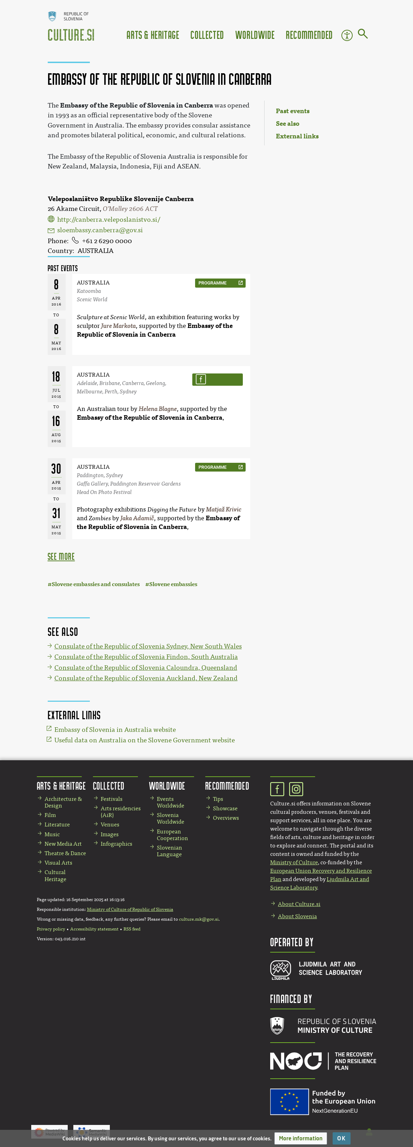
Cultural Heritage (55, 875)
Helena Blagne (158, 409)
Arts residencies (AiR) (121, 811)
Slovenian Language (169, 851)
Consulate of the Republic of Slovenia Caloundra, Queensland (145, 668)
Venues (110, 824)
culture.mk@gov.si (199, 919)
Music (52, 834)
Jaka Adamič (137, 518)
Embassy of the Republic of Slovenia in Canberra (149, 417)
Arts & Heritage (153, 34)
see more (61, 556)
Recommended (309, 34)
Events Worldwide (170, 802)
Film (50, 815)
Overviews (226, 818)
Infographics (116, 843)
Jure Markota (118, 326)
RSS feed (132, 929)
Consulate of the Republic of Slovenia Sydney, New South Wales (148, 646)
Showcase (225, 808)
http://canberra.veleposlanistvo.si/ (108, 220)
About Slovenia (297, 916)
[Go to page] (363, 35)
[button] (300, 1138)
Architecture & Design (63, 802)
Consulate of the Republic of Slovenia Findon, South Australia (146, 657)
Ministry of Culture (294, 862)
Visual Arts (58, 862)
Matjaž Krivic (223, 509)
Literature (57, 824)
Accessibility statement (94, 929)
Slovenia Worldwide (170, 818)
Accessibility (347, 35)
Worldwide (255, 34)
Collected (207, 34)
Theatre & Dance (65, 853)
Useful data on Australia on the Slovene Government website (144, 740)
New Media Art (63, 843)
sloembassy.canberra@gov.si (100, 230)
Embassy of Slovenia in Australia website (115, 730)
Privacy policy (51, 929)
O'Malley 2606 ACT (130, 209)
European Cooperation (172, 835)
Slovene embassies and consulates (96, 584)
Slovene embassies (173, 584)
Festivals (111, 799)
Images (110, 834)
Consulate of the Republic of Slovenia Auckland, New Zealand (146, 678)
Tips (218, 799)
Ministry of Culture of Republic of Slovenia (130, 909)
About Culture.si (299, 904)
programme (213, 283)
